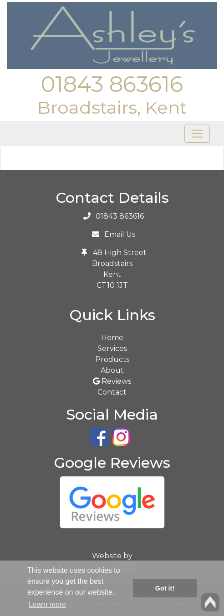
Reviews (112, 381)
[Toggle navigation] (197, 134)
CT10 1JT (112, 285)
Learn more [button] (47, 604)
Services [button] (112, 348)
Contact (112, 392)
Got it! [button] (164, 588)
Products (112, 359)
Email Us (119, 234)
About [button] (112, 370)
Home (112, 337)
